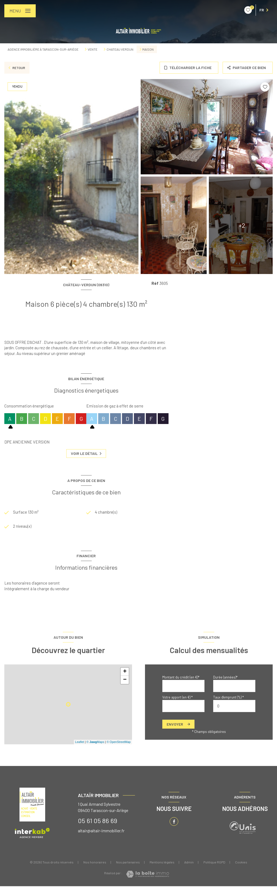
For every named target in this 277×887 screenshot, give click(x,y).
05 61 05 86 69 (97, 821)
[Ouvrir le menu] (20, 10)
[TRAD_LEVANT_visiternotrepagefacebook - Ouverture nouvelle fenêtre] (174, 822)
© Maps (95, 742)
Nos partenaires (128, 863)
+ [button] (125, 672)
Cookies (241, 863)
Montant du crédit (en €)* (180, 678)
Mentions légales (162, 863)
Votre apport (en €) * (177, 698)
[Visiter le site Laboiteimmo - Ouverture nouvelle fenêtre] (147, 875)
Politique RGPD (214, 863)
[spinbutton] (234, 707)
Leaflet (79, 742)
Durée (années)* (225, 678)
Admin (189, 863)
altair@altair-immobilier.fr (101, 831)
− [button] (125, 680)
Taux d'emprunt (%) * (228, 698)
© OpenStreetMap (119, 742)
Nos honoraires (94, 863)
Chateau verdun (120, 49)
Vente (92, 49)
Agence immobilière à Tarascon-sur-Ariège (43, 49)
